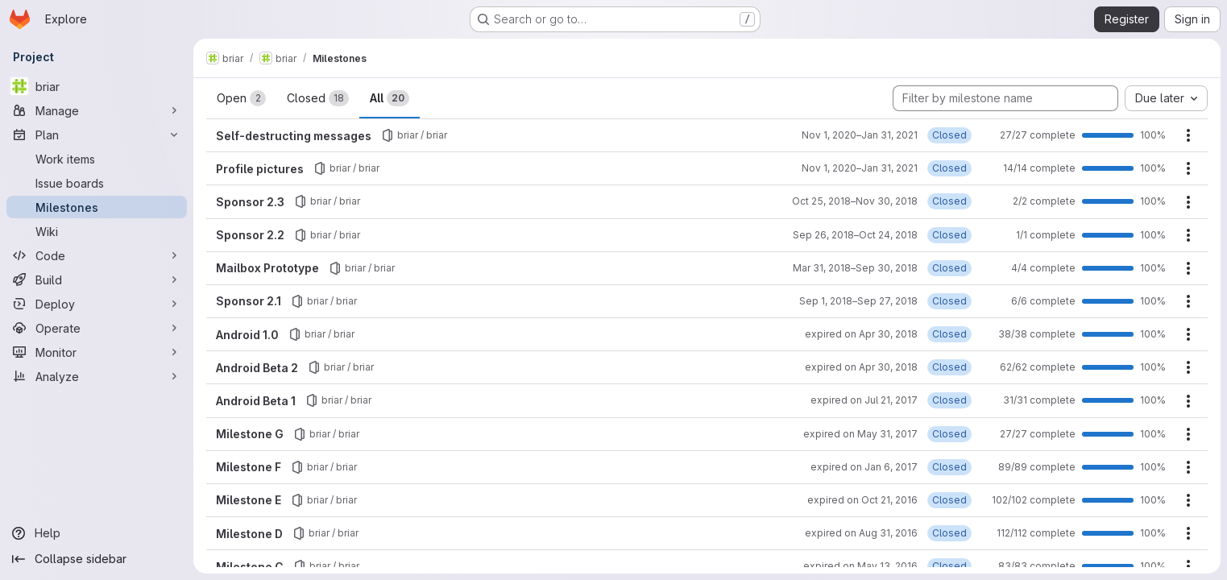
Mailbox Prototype (267, 268)
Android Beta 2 (257, 368)
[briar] (96, 86)
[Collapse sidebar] (96, 559)
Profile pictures (260, 169)
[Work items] (96, 158)
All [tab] (389, 98)
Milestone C (250, 567)
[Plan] (96, 134)
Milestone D (249, 534)
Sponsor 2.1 (248, 301)
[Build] (96, 279)
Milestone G (250, 434)
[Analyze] (96, 376)
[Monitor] (96, 352)
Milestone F (248, 467)
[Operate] (96, 328)
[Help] (96, 533)
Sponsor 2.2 (250, 235)
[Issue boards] (96, 183)
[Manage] (96, 110)
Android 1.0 (247, 335)
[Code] (96, 255)
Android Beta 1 (256, 401)
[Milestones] (96, 207)
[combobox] (1166, 98)
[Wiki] (96, 231)
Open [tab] (241, 98)
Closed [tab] (318, 98)
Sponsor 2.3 (250, 202)
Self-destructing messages (293, 136)
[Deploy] (96, 303)
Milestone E (248, 500)
